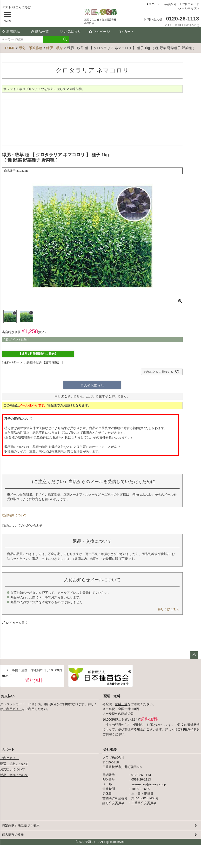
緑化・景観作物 (30, 48)
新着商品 (11, 31)
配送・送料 (111, 696)
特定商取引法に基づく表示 (21, 825)
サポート (7, 749)
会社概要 (110, 749)
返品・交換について (14, 775)
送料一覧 (121, 704)
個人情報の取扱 (13, 834)
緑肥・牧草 (54, 48)
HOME (10, 48)
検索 (65, 39)
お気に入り (70, 31)
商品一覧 (40, 31)
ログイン (154, 4)
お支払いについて (12, 769)
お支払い (7, 696)
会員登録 (171, 4)
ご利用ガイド (190, 4)
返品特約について (14, 515)
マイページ (99, 31)
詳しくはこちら (169, 609)
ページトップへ (194, 655)
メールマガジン (189, 8)
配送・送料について (14, 764)
